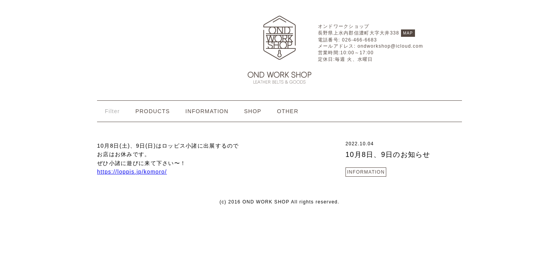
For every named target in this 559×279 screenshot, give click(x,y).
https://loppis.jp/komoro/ (132, 172)
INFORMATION (207, 111)
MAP (408, 33)
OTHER (287, 111)
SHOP (253, 111)
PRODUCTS (152, 111)
